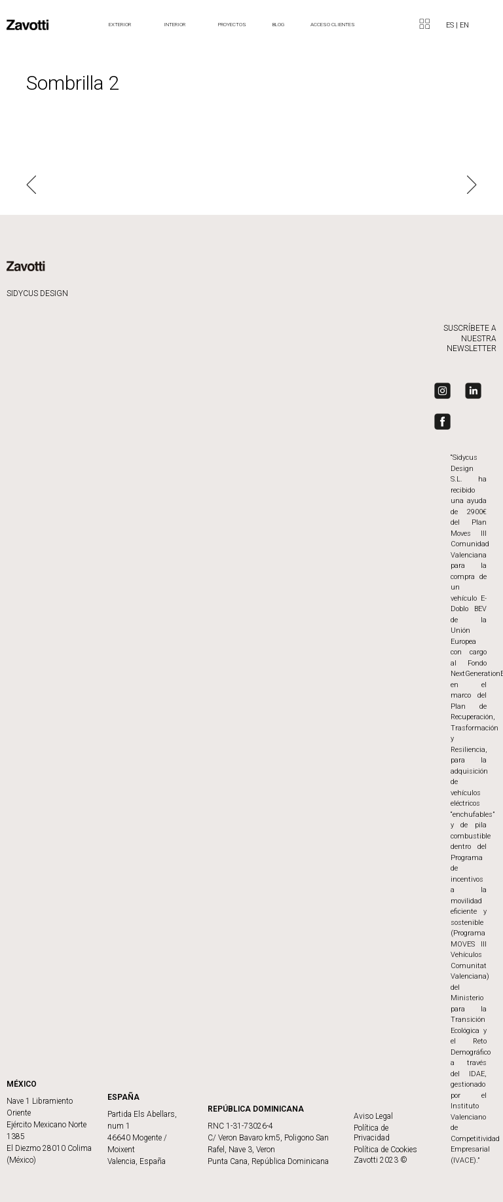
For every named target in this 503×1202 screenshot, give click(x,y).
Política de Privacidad (372, 1133)
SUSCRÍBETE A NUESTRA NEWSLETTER (469, 338)
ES (451, 25)
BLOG (278, 25)
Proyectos (232, 25)
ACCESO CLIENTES (332, 25)
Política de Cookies (385, 1149)
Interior (178, 24)
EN (464, 25)
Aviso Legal (373, 1116)
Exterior (123, 24)
